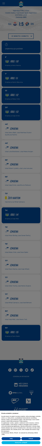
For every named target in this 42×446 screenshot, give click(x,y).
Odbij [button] (11, 438)
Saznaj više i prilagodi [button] (21, 442)
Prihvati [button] (31, 438)
